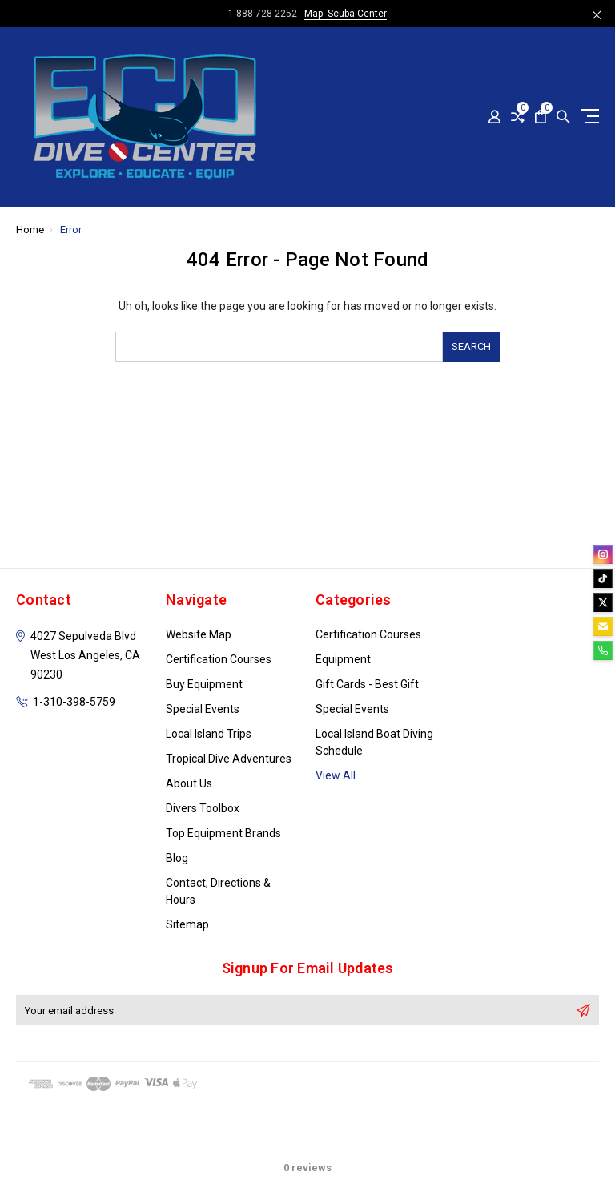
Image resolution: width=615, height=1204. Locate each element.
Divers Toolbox (202, 808)
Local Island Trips (208, 733)
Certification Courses (218, 659)
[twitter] (603, 602)
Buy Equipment (204, 684)
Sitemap (187, 924)
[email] (603, 626)
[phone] (603, 650)
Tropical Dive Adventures (228, 758)
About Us (189, 783)
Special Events (202, 709)
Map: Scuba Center (345, 13)
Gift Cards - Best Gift (367, 684)
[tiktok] (603, 578)
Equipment (343, 659)
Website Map (198, 634)
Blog (177, 858)
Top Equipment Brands (223, 833)
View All (336, 775)
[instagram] (603, 554)
